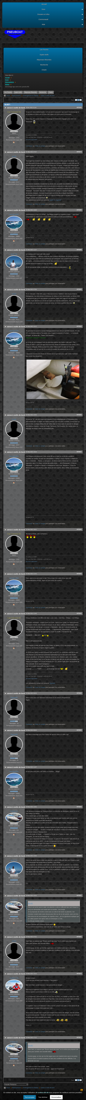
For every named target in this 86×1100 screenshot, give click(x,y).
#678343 (79, 573)
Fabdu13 (14, 811)
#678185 (79, 210)
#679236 (79, 855)
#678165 (79, 107)
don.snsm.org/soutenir (31, 139)
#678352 (79, 767)
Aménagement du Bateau (30, 95)
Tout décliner (42, 1097)
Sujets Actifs (18, 92)
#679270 (79, 973)
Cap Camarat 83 (14, 112)
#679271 (79, 1037)
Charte (51, 92)
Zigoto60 (58, 200)
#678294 (79, 289)
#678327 (79, 451)
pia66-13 (52, 200)
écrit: (30, 903)
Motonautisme (16, 95)
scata (14, 156)
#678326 (79, 414)
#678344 (79, 613)
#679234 (79, 806)
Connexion (29, 146)
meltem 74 (14, 978)
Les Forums (8, 92)
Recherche (42, 92)
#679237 (79, 895)
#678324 (79, 326)
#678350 (79, 730)
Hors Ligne (14, 131)
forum (8, 95)
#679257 (79, 936)
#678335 (79, 529)
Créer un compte (40, 146)
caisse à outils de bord (47, 95)
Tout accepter (29, 1097)
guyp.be (14, 254)
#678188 (79, 249)
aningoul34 (14, 214)
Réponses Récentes (30, 92)
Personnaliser (56, 1097)
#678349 (79, 693)
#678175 (79, 151)
